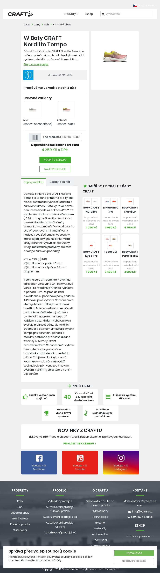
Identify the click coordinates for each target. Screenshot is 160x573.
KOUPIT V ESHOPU (55, 160)
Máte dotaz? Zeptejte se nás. (140, 503)
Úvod (27, 24)
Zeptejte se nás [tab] (60, 182)
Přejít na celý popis (36, 64)
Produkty (71, 14)
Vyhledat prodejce (60, 501)
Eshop (89, 14)
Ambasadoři (100, 534)
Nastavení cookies (134, 561)
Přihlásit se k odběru (80, 443)
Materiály (100, 528)
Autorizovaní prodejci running (60, 525)
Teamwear (100, 540)
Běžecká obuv (62, 24)
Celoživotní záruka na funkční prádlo (100, 503)
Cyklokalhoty (100, 511)
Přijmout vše (134, 553)
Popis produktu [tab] (33, 182)
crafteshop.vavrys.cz (140, 536)
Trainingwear (20, 518)
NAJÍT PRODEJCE (55, 169)
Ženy (37, 24)
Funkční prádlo (20, 524)
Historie (100, 523)
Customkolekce (100, 546)
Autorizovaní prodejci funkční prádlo (60, 509)
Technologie (100, 517)
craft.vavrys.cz (109, 569)
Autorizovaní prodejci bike (60, 517)
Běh (46, 24)
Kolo (20, 501)
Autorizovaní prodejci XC (60, 532)
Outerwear (20, 530)
